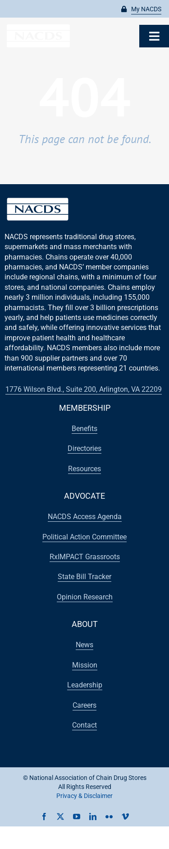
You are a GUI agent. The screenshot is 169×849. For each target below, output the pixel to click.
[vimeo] (125, 816)
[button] (141, 9)
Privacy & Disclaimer (84, 795)
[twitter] (60, 816)
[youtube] (76, 816)
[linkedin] (92, 816)
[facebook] (44, 816)
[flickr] (109, 816)
